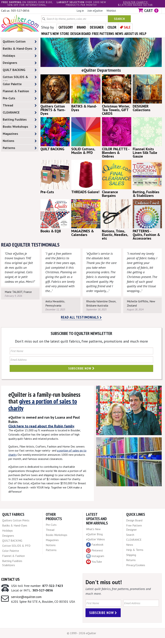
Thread (20, 105)
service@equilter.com (26, 597)
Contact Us (10, 579)
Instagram (95, 556)
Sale (127, 27)
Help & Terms (134, 550)
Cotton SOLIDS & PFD (20, 78)
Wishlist (111, 10)
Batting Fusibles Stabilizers (20, 120)
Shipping (131, 555)
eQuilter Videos (95, 539)
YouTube (94, 561)
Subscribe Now (81, 368)
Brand (81, 27)
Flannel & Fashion (20, 91)
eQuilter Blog (94, 534)
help (142, 33)
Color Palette (20, 84)
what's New (50, 33)
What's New (93, 529)
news (119, 33)
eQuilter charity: (135, 2)
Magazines (20, 134)
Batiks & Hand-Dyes (20, 48)
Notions (20, 141)
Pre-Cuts (20, 98)
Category (66, 27)
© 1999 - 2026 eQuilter (81, 633)
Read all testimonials (81, 317)
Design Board (134, 520)
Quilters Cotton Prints (20, 42)
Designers (20, 63)
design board (80, 33)
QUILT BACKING (20, 70)
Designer (97, 27)
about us (131, 33)
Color (111, 27)
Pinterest (94, 550)
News (129, 544)
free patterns (103, 33)
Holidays (20, 55)
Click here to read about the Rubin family (41, 426)
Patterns (20, 148)
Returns (131, 560)
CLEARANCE (20, 112)
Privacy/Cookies (135, 565)
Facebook (94, 544)
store (64, 33)
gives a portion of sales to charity (42, 404)
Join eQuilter (95, 10)
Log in (80, 10)
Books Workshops (20, 126)
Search (119, 19)
